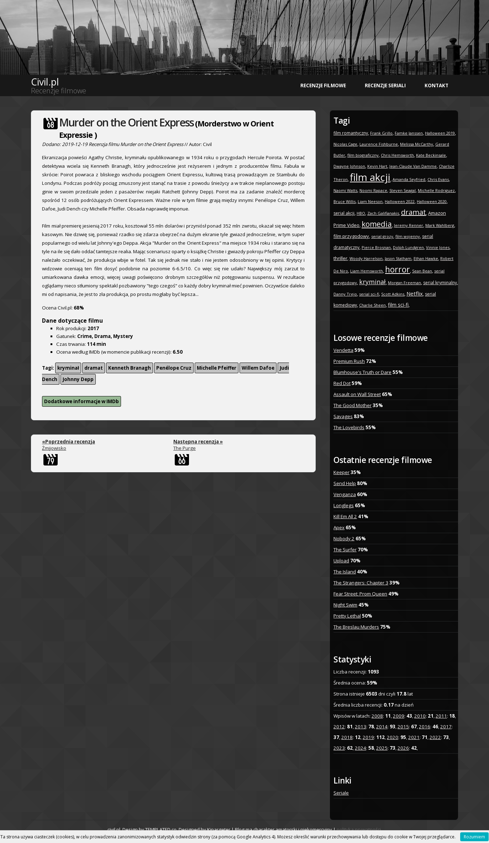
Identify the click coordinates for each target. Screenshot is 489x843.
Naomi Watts (345, 190)
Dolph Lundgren (408, 247)
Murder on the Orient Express (126, 122)
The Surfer (345, 549)
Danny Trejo (345, 294)
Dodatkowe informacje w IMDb (81, 401)
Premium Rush (349, 361)
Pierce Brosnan (376, 247)
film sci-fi (398, 304)
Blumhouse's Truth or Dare (362, 372)
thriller (340, 258)
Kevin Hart (377, 166)
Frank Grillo (381, 133)
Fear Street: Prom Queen (360, 593)
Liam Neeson (370, 201)
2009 (398, 716)
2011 (441, 716)
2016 (424, 726)
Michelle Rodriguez (436, 190)
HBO (361, 213)
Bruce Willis (344, 201)
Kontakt (436, 85)
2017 (446, 726)
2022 (435, 737)
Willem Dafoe (258, 368)
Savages (343, 416)
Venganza (344, 494)
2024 (360, 748)
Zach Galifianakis (383, 213)
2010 (420, 716)
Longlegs (343, 505)
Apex (339, 527)
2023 (339, 748)
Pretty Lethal (347, 616)
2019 (368, 737)
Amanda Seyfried (409, 179)
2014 (382, 726)
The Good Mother (352, 405)
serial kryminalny (440, 283)
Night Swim (345, 605)
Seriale (341, 793)
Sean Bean (422, 271)
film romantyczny (350, 133)
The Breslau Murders (356, 627)
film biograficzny (363, 155)
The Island (344, 571)
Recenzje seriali (385, 85)
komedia (377, 224)
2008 (377, 716)
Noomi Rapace (373, 190)
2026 (403, 748)
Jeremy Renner (408, 225)
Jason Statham (398, 258)
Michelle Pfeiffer (216, 368)
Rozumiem (474, 837)
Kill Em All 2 (345, 516)
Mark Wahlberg (439, 225)
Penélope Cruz (173, 368)
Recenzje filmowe (323, 85)
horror (397, 269)
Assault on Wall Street (357, 394)
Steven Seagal (402, 190)
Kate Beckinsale (431, 155)
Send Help (344, 483)
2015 (403, 726)
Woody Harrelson (366, 258)
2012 (339, 726)
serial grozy (382, 236)
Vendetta (343, 350)
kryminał (68, 368)
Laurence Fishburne (378, 144)
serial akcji (343, 213)
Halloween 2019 (440, 133)
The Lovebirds (348, 427)
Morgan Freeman (404, 282)
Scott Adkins (392, 294)
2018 (347, 737)
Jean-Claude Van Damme (413, 166)
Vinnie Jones (437, 247)
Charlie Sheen (372, 305)
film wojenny (407, 236)
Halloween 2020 (432, 201)
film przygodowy (351, 236)
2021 (414, 737)
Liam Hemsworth (366, 271)
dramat (93, 368)
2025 (382, 748)
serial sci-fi (369, 294)
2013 (360, 726)
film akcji (370, 177)
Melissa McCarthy (416, 144)
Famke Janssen (409, 133)
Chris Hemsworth (397, 155)
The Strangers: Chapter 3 (360, 582)
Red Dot (342, 383)
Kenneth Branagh (129, 368)
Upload (341, 560)
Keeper (341, 472)
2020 (392, 737)
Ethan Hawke (426, 258)
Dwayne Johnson (349, 166)
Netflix (414, 293)
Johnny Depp (78, 379)
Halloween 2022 (400, 201)
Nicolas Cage (345, 144)
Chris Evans (438, 179)
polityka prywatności (359, 829)
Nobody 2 (343, 538)
